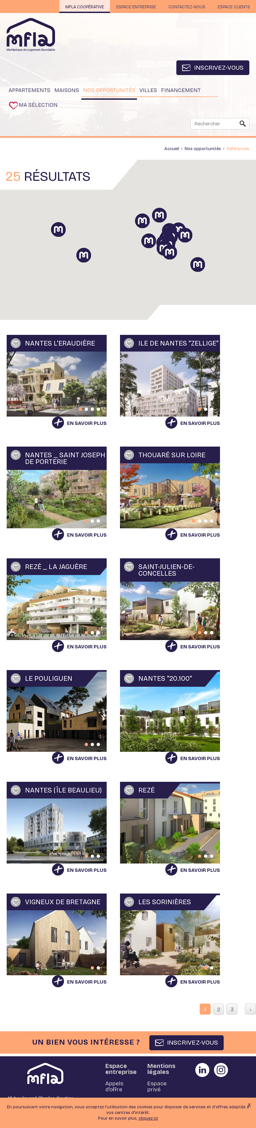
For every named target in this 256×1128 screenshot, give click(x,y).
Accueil (171, 150)
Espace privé (157, 1088)
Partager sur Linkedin (202, 1072)
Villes (148, 91)
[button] (192, 244)
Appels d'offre (114, 1088)
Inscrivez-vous (218, 68)
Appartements (29, 91)
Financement (181, 91)
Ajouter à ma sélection (16, 345)
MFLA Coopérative (76, 7)
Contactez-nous (183, 7)
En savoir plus (87, 425)
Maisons (66, 91)
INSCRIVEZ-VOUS (192, 1044)
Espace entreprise (130, 7)
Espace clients (232, 7)
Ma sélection (39, 106)
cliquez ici (148, 1118)
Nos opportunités (109, 91)
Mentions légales (161, 1071)
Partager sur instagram (221, 1072)
